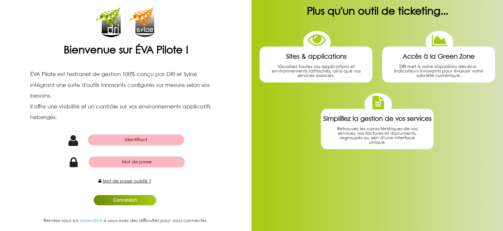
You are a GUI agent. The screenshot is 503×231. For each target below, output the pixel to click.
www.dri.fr (91, 220)
